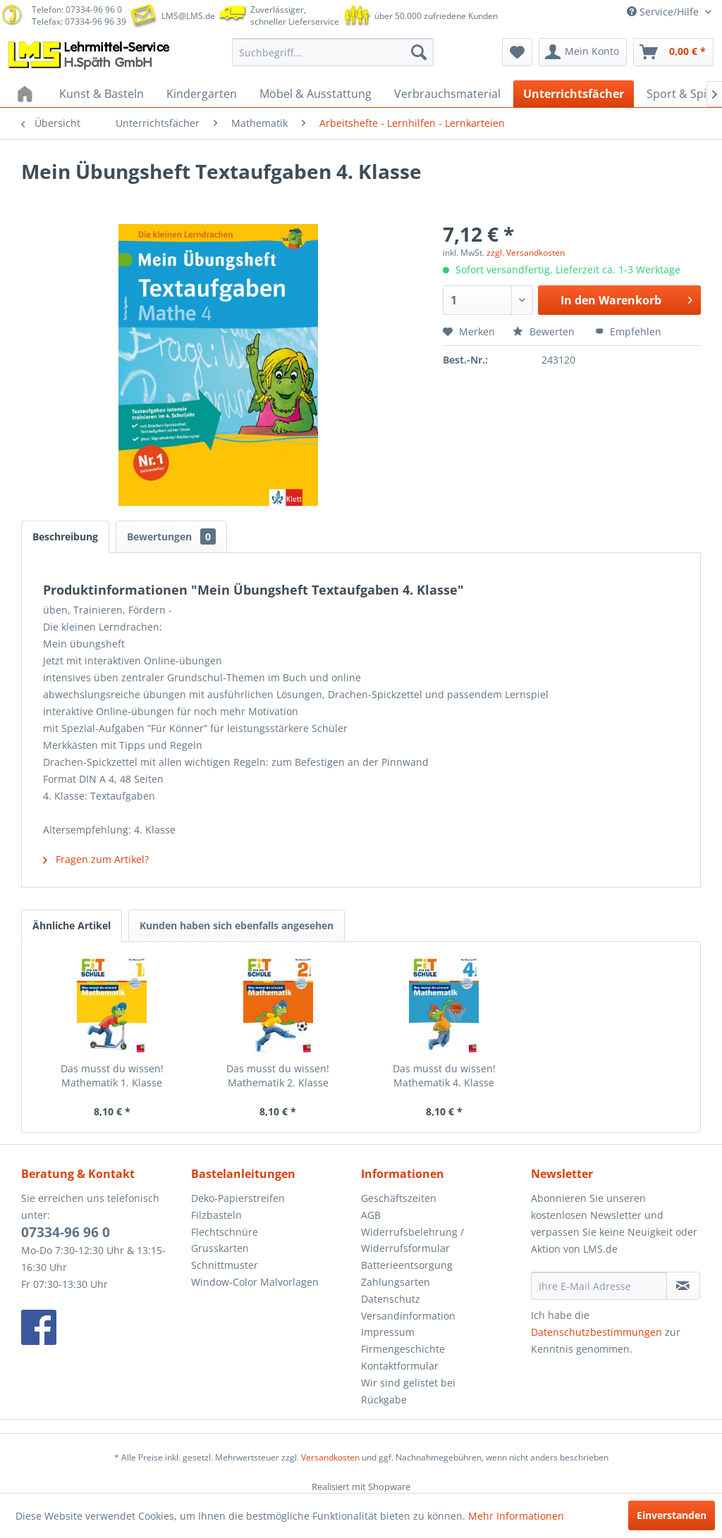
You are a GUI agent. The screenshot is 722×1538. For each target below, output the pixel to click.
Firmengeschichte (403, 1349)
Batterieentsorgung (407, 1265)
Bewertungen (171, 536)
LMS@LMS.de (188, 16)
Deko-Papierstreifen (238, 1198)
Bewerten (545, 331)
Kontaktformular (400, 1365)
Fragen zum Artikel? (96, 859)
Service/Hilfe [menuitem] (664, 11)
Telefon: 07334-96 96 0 (77, 9)
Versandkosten (330, 1457)
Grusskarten (220, 1248)
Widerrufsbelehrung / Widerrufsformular (412, 1240)
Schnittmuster (224, 1265)
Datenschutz (390, 1299)
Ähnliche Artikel (71, 925)
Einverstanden (671, 1515)
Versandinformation (408, 1315)
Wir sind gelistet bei (408, 1382)
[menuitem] (333, 52)
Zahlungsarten (395, 1282)
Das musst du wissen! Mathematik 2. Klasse (277, 1075)
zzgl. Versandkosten (526, 253)
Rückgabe (384, 1399)
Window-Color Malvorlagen (255, 1282)
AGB (371, 1215)
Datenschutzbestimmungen (596, 1332)
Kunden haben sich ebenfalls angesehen (237, 925)
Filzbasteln (216, 1215)
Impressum (388, 1332)
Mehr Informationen (516, 1516)
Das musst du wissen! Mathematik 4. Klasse (444, 1075)
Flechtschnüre (224, 1232)
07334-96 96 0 (65, 1232)
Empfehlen (628, 331)
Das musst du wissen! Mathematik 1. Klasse (112, 1075)
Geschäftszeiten (398, 1198)
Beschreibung (65, 536)
